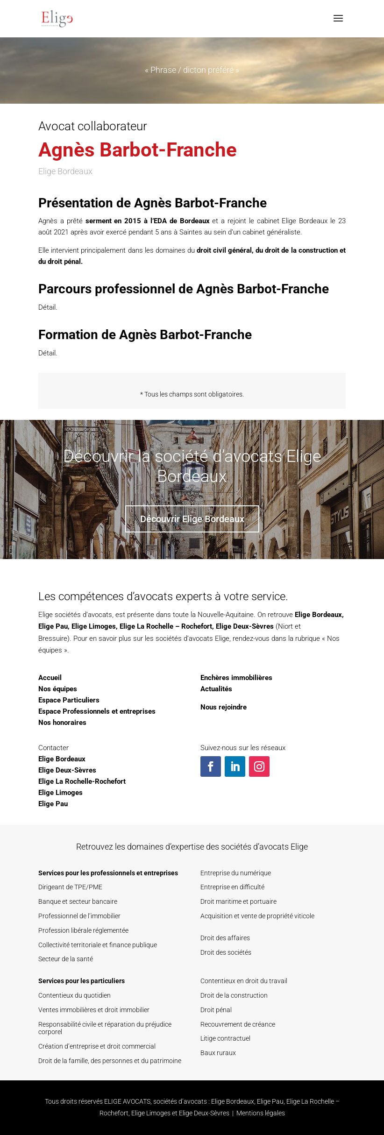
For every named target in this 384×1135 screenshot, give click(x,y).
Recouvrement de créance (237, 1024)
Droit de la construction (234, 995)
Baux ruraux (218, 1053)
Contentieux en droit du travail (243, 981)
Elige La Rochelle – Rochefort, (167, 626)
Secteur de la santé (65, 959)
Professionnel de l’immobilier (79, 916)
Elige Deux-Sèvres (245, 626)
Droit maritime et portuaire (238, 901)
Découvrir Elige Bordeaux (192, 519)
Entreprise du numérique (235, 873)
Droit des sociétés (225, 952)
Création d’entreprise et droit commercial (97, 1046)
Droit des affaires (225, 938)
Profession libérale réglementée (83, 930)
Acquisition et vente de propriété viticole (257, 916)
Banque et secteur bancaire (77, 901)
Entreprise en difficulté (232, 887)
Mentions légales (260, 1113)
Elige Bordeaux (318, 614)
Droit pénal (216, 1010)
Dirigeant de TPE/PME (70, 887)
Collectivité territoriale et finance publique (97, 945)
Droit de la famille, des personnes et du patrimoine (109, 1060)
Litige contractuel (225, 1038)
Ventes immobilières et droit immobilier (93, 1010)
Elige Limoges (93, 626)
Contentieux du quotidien (74, 995)
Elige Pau (53, 626)
